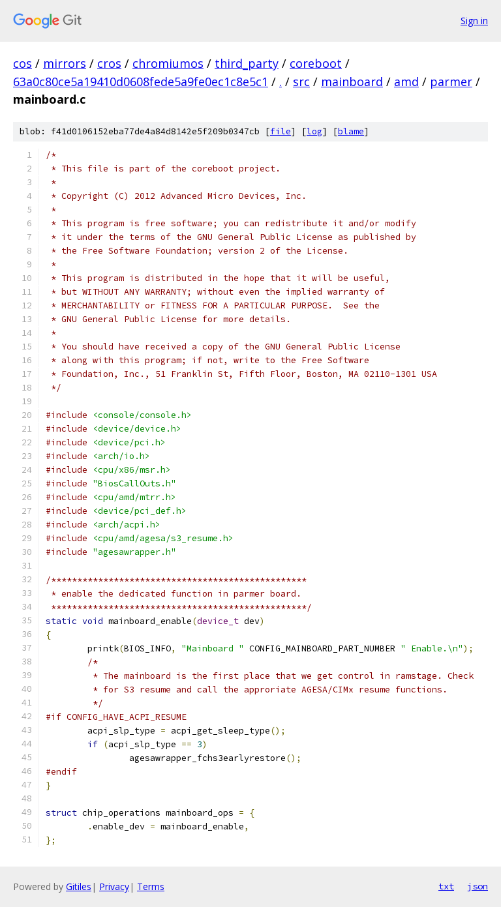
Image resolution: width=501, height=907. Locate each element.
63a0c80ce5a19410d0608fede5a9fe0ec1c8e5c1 (140, 81)
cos (22, 63)
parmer (451, 81)
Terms (150, 886)
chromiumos (168, 63)
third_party (247, 63)
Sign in (474, 20)
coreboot (316, 63)
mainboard (352, 81)
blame (351, 131)
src (301, 81)
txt (446, 886)
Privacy (114, 886)
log (314, 131)
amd (406, 81)
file (280, 131)
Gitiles (78, 886)
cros (109, 63)
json (477, 886)
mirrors (64, 63)
